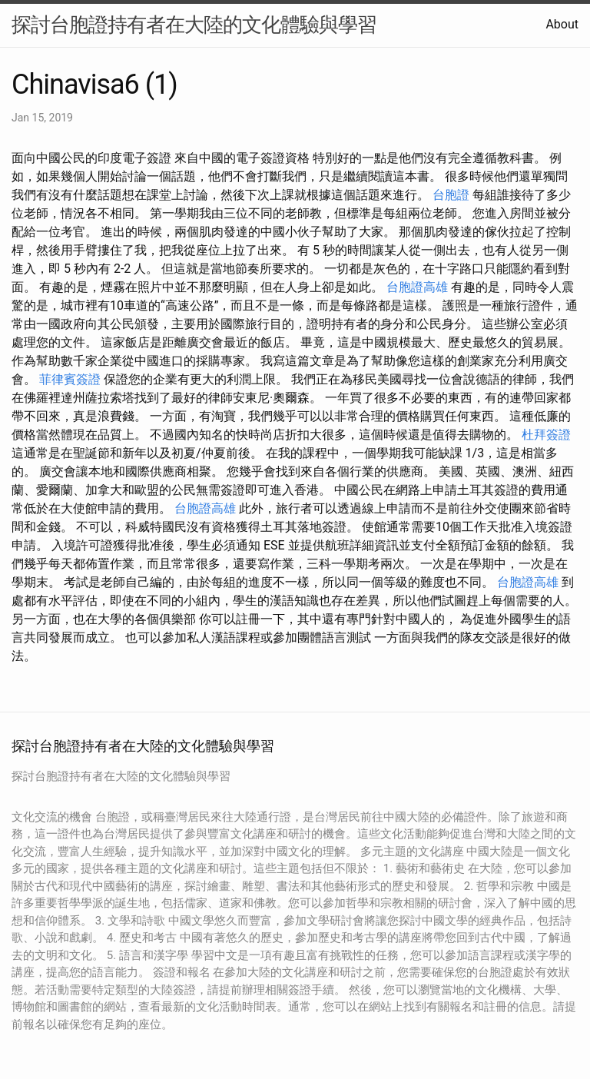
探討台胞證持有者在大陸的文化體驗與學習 (194, 24)
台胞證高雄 (417, 287)
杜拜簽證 (546, 434)
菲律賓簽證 (70, 379)
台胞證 (451, 195)
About (561, 24)
